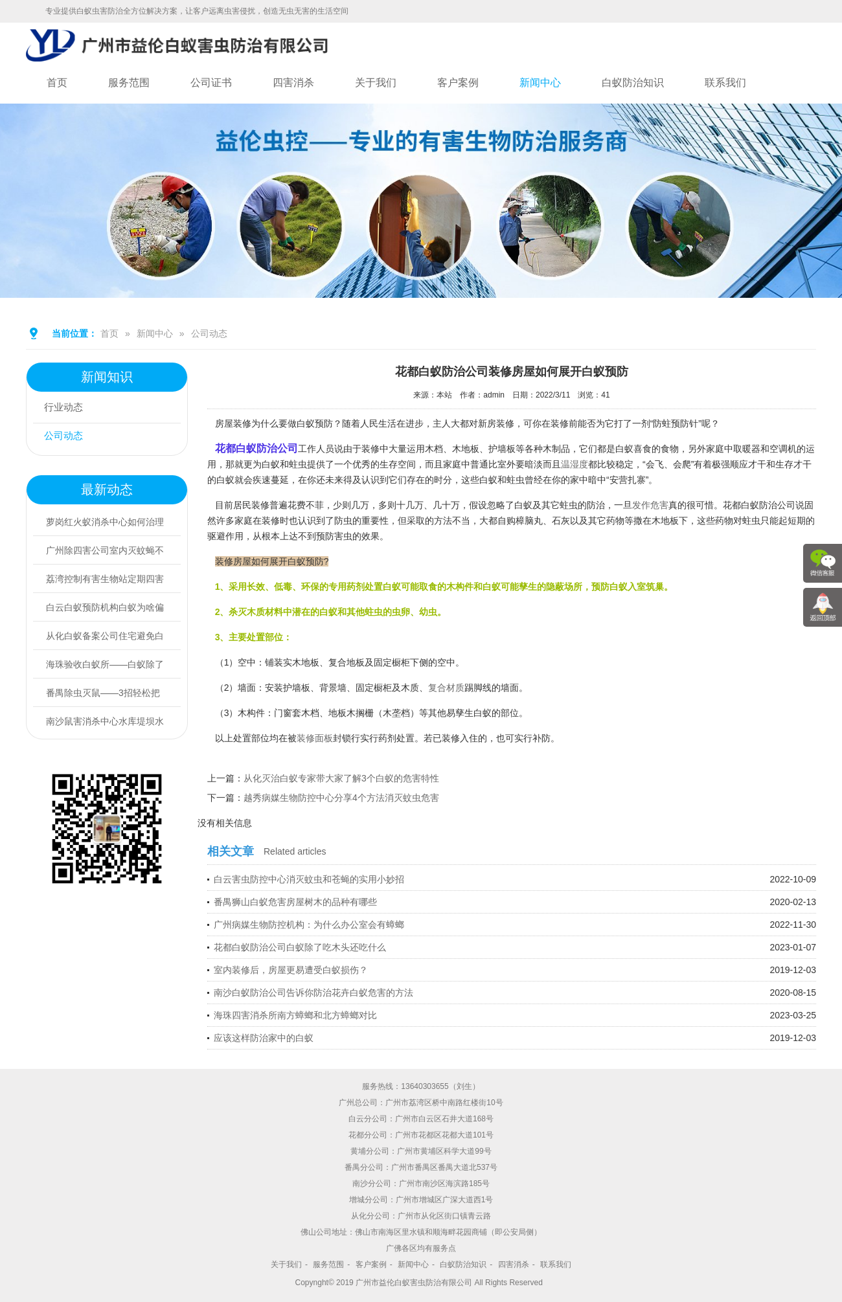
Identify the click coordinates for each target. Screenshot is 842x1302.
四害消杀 (293, 82)
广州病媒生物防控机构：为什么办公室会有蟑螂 (309, 924)
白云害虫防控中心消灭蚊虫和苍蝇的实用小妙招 (309, 879)
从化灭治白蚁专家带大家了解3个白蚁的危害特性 (341, 778)
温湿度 (574, 464)
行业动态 (66, 408)
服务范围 (129, 82)
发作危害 (650, 505)
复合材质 (446, 687)
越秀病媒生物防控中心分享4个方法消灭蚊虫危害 (341, 797)
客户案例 (458, 82)
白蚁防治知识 (633, 82)
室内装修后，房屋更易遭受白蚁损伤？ (291, 970)
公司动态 (209, 333)
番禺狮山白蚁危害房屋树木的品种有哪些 (295, 902)
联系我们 (725, 82)
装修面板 (315, 738)
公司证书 (211, 82)
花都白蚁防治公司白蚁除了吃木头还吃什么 (300, 947)
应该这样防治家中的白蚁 (263, 1038)
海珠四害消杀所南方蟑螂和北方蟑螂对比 (295, 1015)
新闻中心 (540, 82)
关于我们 (375, 82)
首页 (57, 82)
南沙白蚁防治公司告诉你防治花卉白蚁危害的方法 (313, 992)
